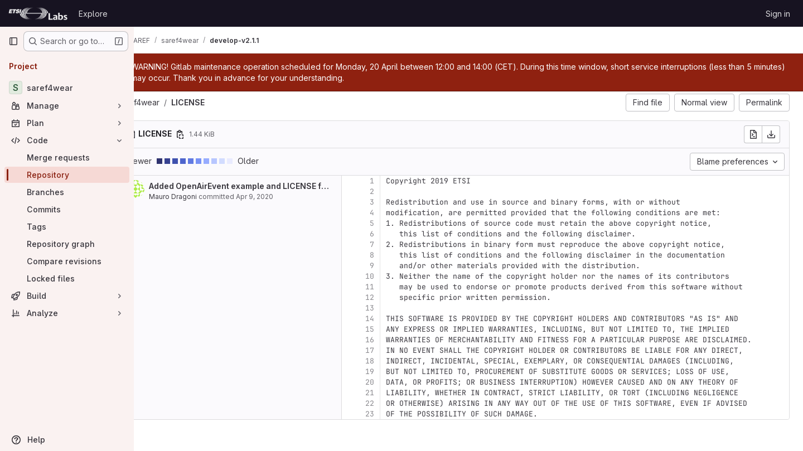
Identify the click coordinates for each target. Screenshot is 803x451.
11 (399, 287)
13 (399, 308)
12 (399, 297)
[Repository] (66, 175)
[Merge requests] (66, 157)
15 (399, 329)
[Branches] (66, 192)
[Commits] (66, 209)
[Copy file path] (209, 134)
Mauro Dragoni (202, 196)
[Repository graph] (66, 244)
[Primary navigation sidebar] (13, 41)
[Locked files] (66, 278)
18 (399, 361)
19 (399, 371)
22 (399, 403)
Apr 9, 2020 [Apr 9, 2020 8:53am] (284, 196)
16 (399, 340)
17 (399, 350)
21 (399, 392)
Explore (93, 13)
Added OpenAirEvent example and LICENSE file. (270, 186)
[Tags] (66, 227)
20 (399, 382)
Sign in (778, 13)
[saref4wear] (66, 87)
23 (399, 414)
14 (399, 318)
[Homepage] (38, 13)
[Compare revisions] (66, 261)
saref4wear (168, 102)
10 (399, 276)
